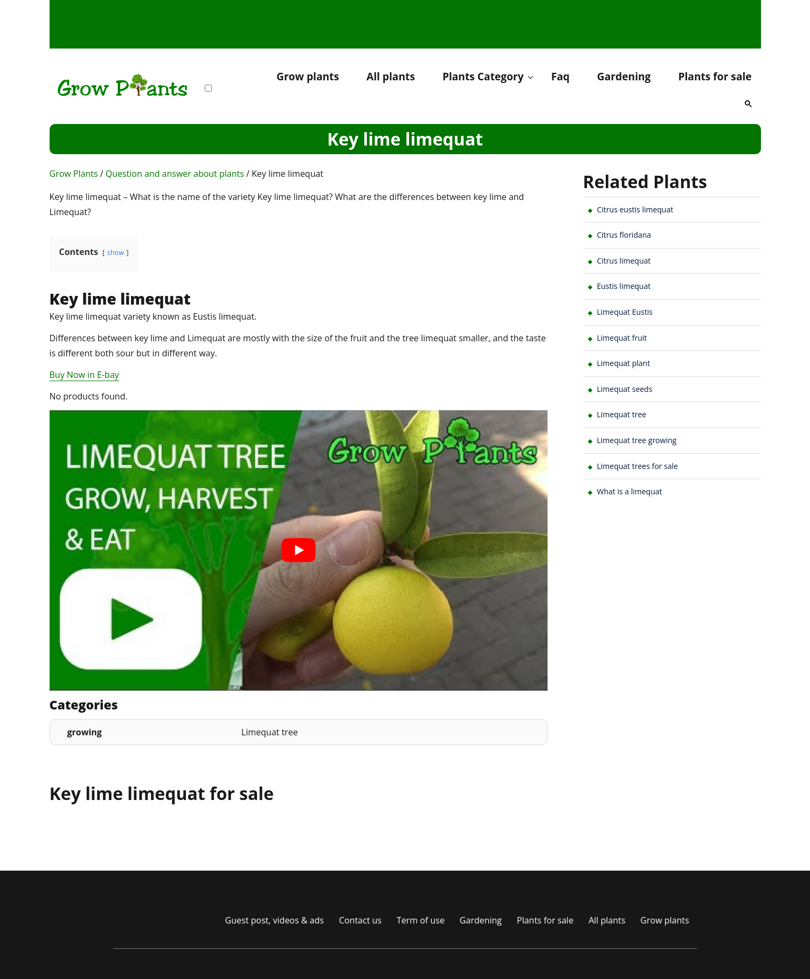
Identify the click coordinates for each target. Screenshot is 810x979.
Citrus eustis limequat (635, 209)
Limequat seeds (625, 389)
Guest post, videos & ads (274, 920)
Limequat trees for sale (637, 466)
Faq (560, 76)
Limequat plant (623, 363)
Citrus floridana (624, 235)
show (115, 252)
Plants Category (483, 76)
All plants (390, 76)
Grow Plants (74, 174)
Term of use (421, 920)
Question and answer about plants (175, 174)
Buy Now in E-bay (84, 375)
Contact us (360, 920)
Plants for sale (714, 76)
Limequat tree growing (637, 440)
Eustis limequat (624, 286)
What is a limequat (629, 491)
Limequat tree (622, 414)
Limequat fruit (622, 338)
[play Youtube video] (299, 550)
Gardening (624, 76)
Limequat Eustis (625, 312)
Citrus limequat (624, 261)
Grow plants (307, 76)
